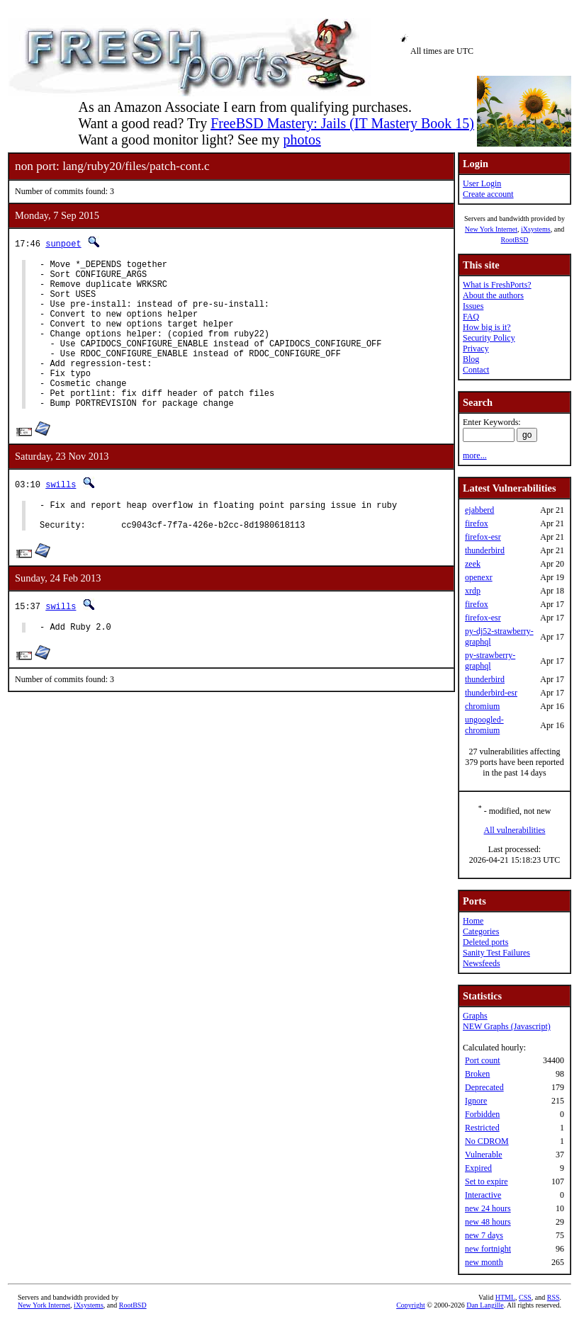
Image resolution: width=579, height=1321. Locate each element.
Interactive (483, 1195)
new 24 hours (488, 1208)
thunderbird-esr (491, 693)
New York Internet (491, 229)
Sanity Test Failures (496, 953)
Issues (473, 306)
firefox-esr (483, 537)
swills (60, 516)
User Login (482, 183)
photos (301, 139)
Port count (482, 1060)
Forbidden (482, 1114)
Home (473, 921)
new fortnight (488, 1249)
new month (484, 1262)
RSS (553, 1297)
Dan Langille (484, 1305)
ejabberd (479, 510)
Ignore (476, 1101)
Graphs (475, 1016)
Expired (478, 1168)
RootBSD (515, 240)
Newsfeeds (481, 963)
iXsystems (536, 229)
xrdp (472, 591)
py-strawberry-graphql (490, 660)
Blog (471, 359)
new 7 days (484, 1235)
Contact (476, 370)
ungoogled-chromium (484, 725)
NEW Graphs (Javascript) (507, 1026)
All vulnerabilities (515, 830)
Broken (477, 1074)
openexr (479, 577)
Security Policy (489, 338)
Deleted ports (485, 942)
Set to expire (486, 1181)
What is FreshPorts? (497, 285)
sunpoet (63, 243)
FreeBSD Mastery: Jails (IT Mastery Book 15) (342, 123)
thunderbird (485, 550)
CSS (525, 1297)
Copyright (410, 1305)
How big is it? (487, 327)
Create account (488, 194)
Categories (481, 931)
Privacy (476, 348)
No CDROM (487, 1141)
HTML (505, 1297)
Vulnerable (483, 1155)
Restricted (482, 1128)
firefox (476, 523)
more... (475, 455)
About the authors (493, 295)
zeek (472, 564)
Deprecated (484, 1087)
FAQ (471, 317)
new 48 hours (488, 1222)
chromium (482, 706)
